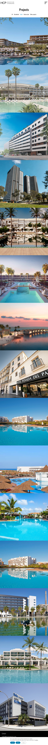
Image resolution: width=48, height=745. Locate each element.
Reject (18, 742)
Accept (13, 742)
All (12, 14)
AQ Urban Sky (24, 182)
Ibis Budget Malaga (24, 705)
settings (36, 740)
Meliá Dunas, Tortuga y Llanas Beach (24, 420)
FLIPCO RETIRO (24, 135)
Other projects (33, 14)
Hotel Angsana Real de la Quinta (24, 40)
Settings (23, 742)
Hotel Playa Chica (24, 230)
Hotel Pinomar (24, 87)
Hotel (21, 14)
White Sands (24, 658)
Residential (16, 14)
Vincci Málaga (24, 610)
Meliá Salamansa (24, 277)
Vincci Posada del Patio (24, 372)
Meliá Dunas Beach (24, 563)
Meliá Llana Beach (24, 468)
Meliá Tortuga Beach (24, 515)
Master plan (26, 14)
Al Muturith (24, 325)
